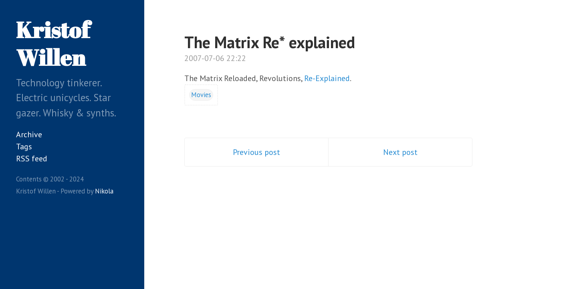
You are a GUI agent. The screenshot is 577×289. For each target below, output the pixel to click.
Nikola (104, 191)
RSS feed (31, 158)
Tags (24, 146)
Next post (400, 152)
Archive (29, 134)
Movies (201, 94)
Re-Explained (327, 78)
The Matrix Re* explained (269, 42)
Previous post (256, 152)
